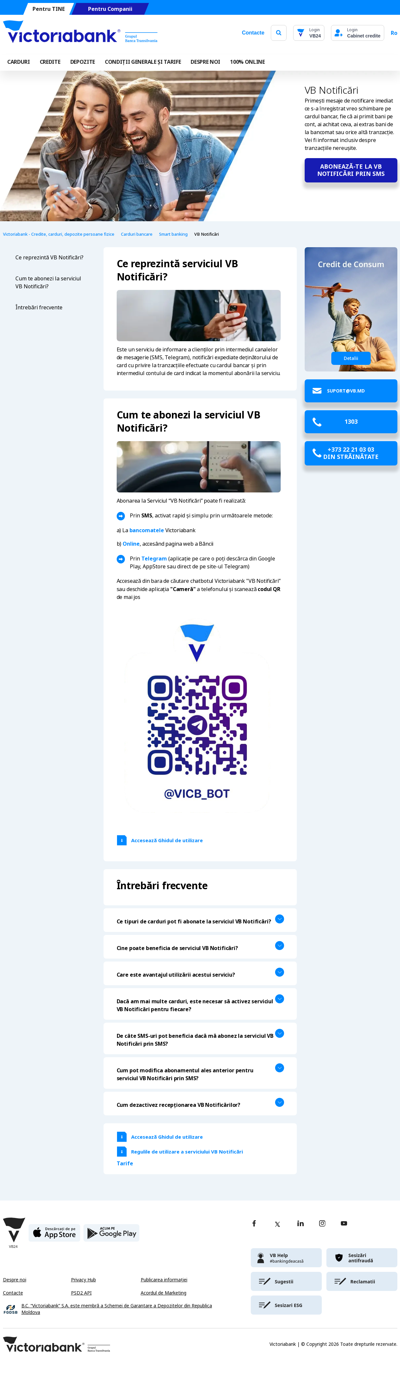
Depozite (82, 62)
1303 (351, 421)
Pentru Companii (110, 9)
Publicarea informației (164, 1279)
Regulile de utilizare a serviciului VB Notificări (187, 1151)
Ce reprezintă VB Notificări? (49, 257)
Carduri (18, 62)
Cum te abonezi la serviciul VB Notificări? (48, 282)
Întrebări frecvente (38, 307)
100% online (247, 62)
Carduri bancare (137, 234)
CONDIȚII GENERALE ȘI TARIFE (143, 62)
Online (131, 544)
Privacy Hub (83, 1279)
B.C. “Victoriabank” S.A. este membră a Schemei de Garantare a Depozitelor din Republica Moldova (116, 1309)
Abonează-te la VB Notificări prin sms (351, 170)
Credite (50, 62)
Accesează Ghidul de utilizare (167, 840)
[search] (278, 33)
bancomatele (146, 530)
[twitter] (277, 1224)
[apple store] (54, 1235)
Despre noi (14, 1279)
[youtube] (344, 1224)
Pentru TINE (48, 9)
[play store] (111, 1235)
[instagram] (322, 1224)
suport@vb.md (346, 390)
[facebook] (254, 1224)
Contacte (253, 33)
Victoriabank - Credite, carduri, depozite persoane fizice (58, 234)
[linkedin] (300, 1224)
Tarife (125, 1163)
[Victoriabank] (80, 32)
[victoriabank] (286, 1257)
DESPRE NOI (205, 62)
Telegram (154, 558)
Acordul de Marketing (163, 1293)
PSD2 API (81, 1293)
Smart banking (173, 234)
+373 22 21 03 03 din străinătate (351, 453)
